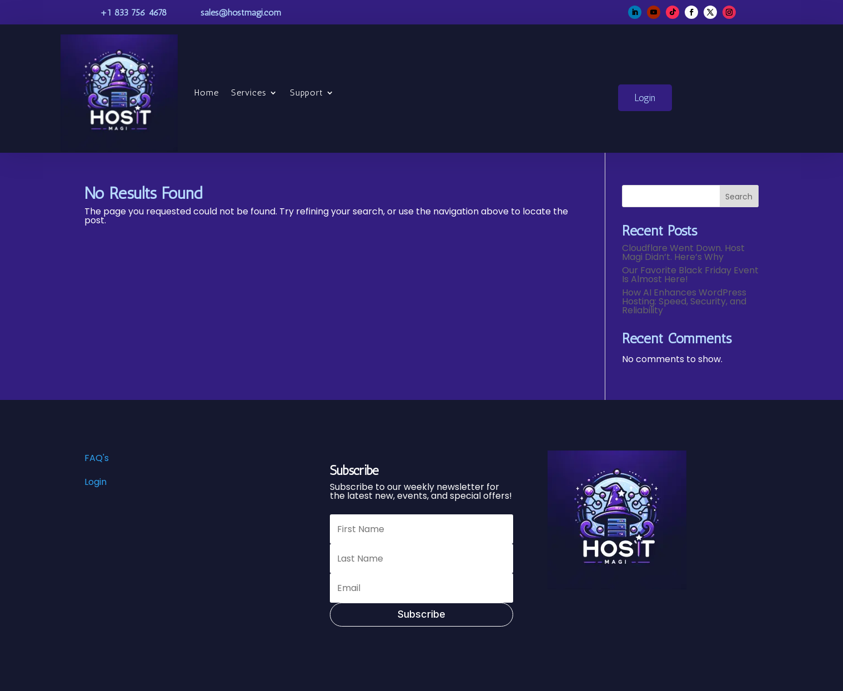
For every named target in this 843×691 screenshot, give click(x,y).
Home (206, 92)
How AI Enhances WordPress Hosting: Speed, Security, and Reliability (684, 301)
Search (738, 196)
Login (645, 97)
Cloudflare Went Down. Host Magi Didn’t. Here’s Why (683, 252)
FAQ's (96, 458)
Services (249, 92)
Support (306, 92)
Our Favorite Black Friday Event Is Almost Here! (690, 275)
